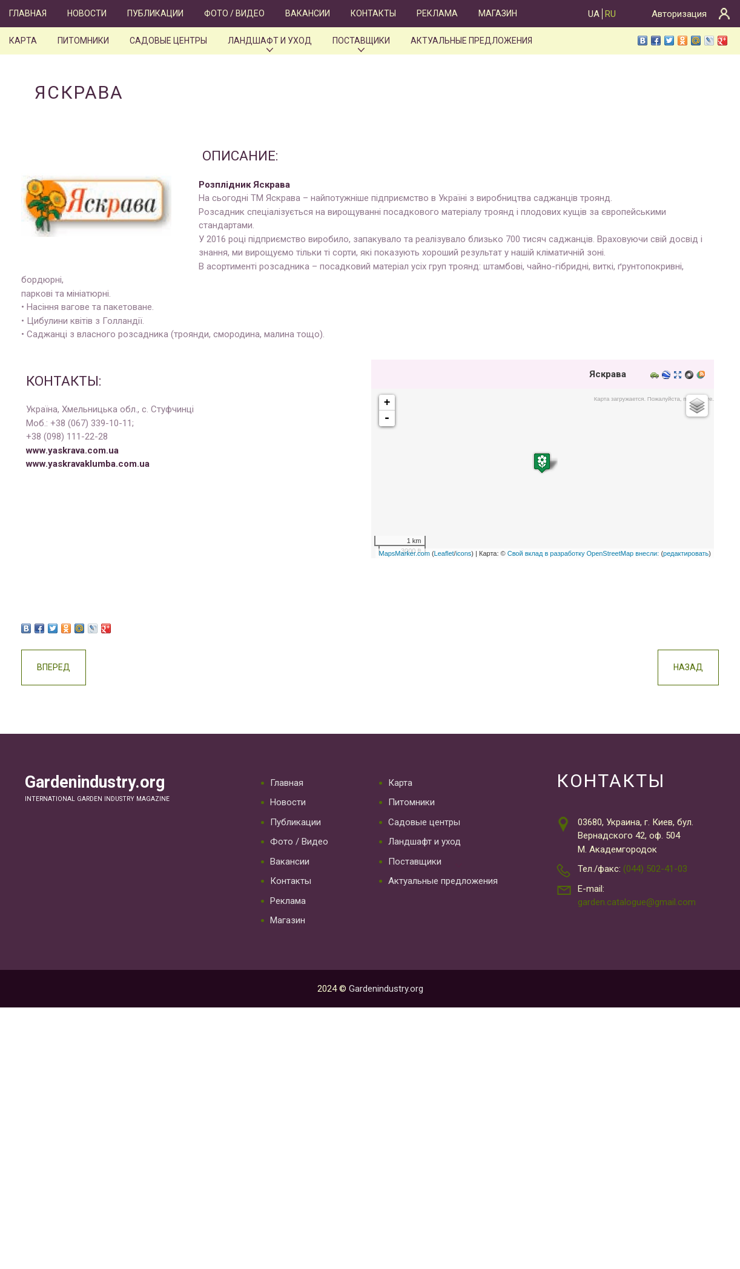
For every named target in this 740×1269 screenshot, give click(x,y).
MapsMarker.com (406, 553)
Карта (22, 40)
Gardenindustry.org (101, 783)
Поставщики (361, 40)
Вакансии (306, 13)
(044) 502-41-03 (655, 869)
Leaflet (447, 553)
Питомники (82, 40)
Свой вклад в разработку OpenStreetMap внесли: (586, 553)
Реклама (434, 13)
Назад (690, 667)
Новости (87, 13)
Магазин (495, 13)
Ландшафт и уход (270, 40)
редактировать (688, 553)
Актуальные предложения (472, 40)
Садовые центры (168, 40)
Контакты (371, 13)
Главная (27, 13)
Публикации (155, 13)
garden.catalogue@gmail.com (637, 902)
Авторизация (679, 13)
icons (466, 553)
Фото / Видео (233, 13)
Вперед (51, 667)
